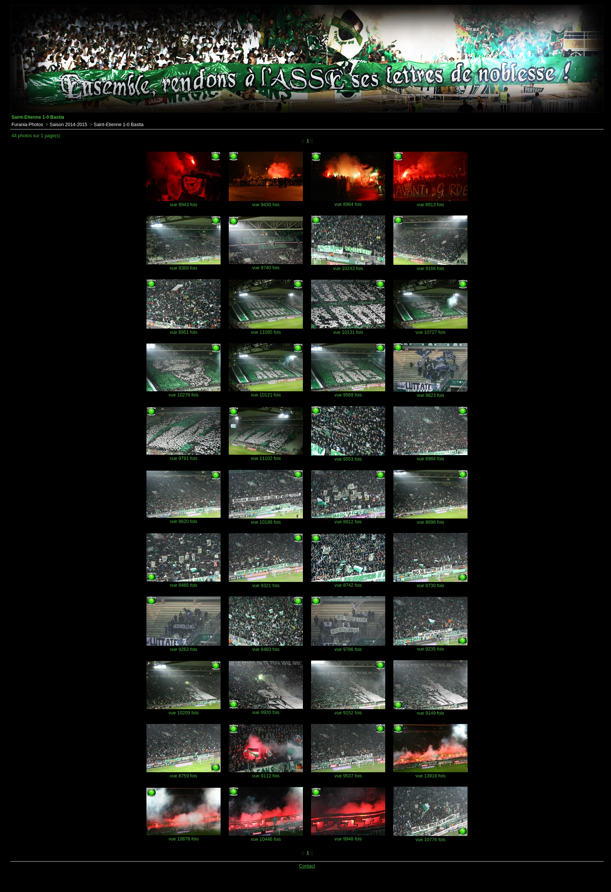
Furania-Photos (27, 124)
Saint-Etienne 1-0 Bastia (118, 124)
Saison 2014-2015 (68, 124)
